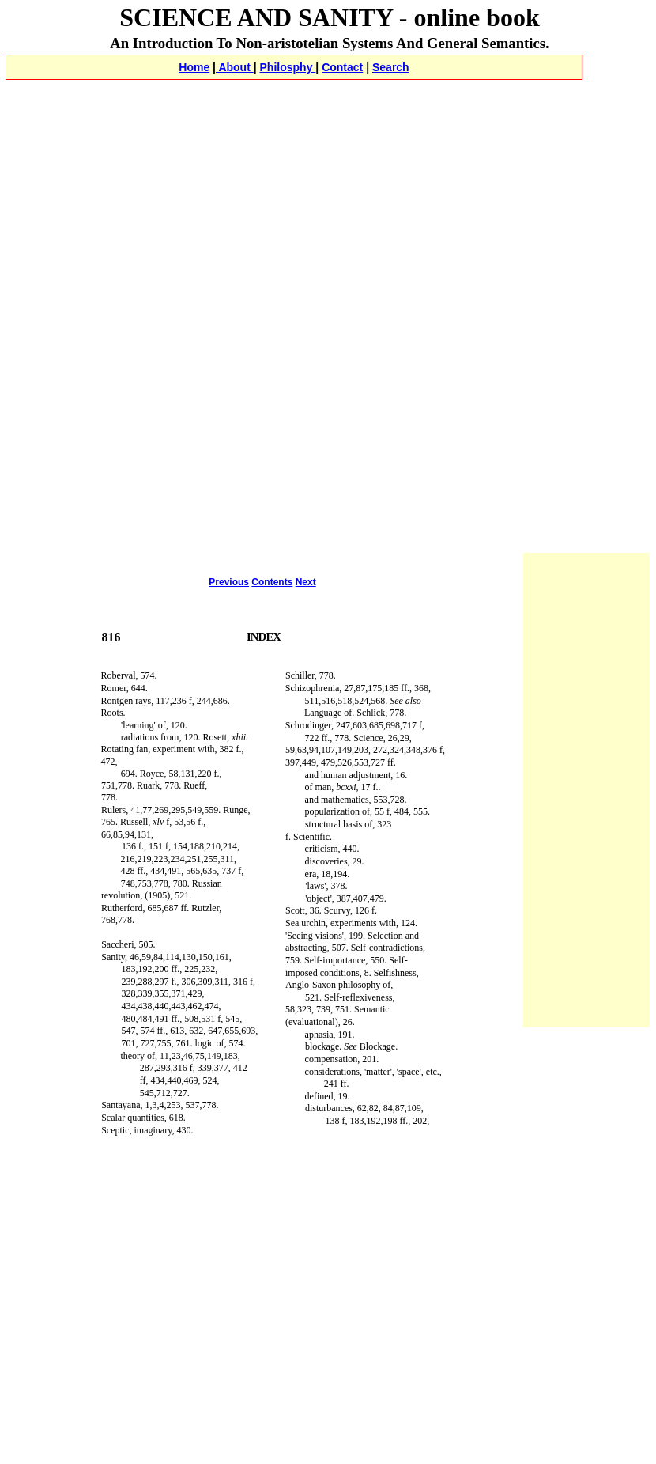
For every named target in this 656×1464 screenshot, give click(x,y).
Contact (342, 67)
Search (390, 67)
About (235, 67)
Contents (271, 582)
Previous (229, 582)
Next (306, 582)
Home (194, 67)
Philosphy (288, 67)
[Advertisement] (330, 202)
